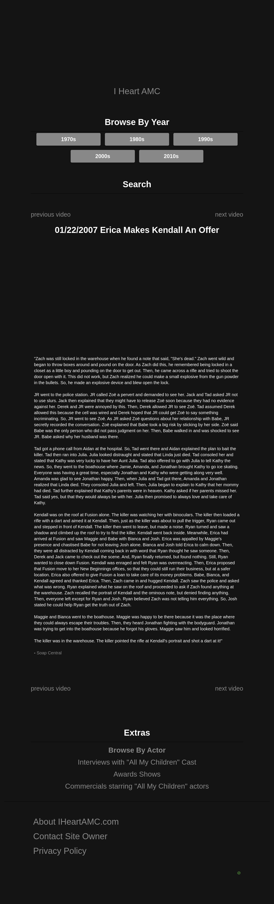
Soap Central (49, 652)
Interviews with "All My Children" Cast (137, 762)
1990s (205, 139)
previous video (51, 214)
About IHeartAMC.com (76, 821)
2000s (102, 156)
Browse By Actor (136, 750)
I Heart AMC (137, 91)
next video (229, 214)
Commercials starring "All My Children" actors (137, 786)
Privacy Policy (59, 851)
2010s (171, 156)
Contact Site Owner (70, 836)
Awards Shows (137, 774)
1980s (137, 139)
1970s (68, 139)
